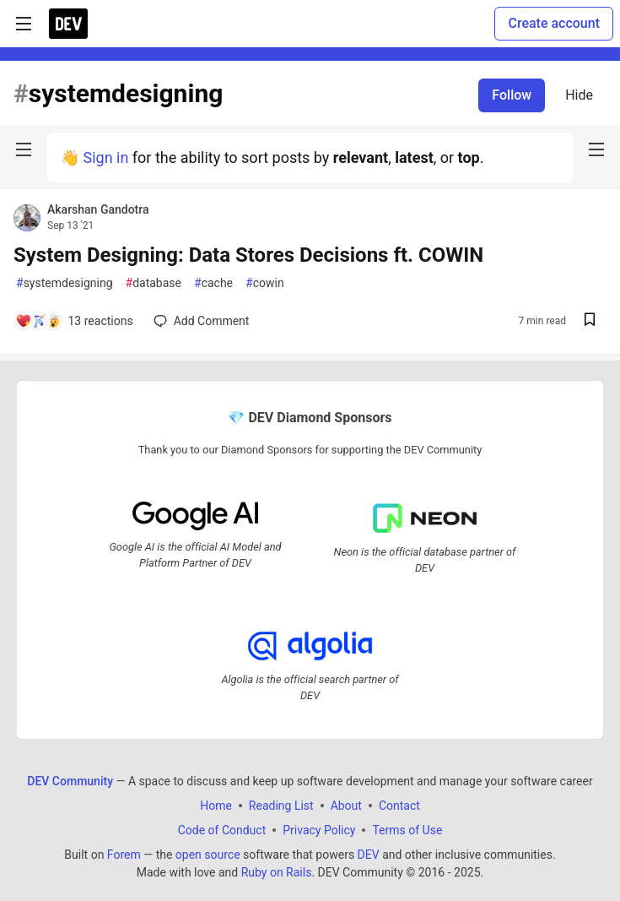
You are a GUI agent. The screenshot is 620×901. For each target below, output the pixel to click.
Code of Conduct (222, 829)
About (346, 804)
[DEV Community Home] (68, 24)
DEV (369, 853)
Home (216, 804)
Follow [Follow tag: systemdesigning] (511, 95)
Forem (124, 853)
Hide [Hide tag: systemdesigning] (579, 95)
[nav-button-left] (23, 149)
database (153, 283)
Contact (399, 804)
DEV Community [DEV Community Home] (70, 780)
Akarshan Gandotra (98, 209)
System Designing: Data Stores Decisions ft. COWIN (248, 255)
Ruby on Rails (276, 871)
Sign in (105, 157)
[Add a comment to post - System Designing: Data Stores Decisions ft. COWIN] (74, 321)
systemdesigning (64, 283)
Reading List (281, 804)
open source (207, 853)
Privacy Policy (319, 829)
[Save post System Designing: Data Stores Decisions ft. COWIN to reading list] (590, 321)
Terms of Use (407, 829)
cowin (264, 283)
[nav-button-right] (596, 149)
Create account (554, 23)
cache (213, 283)
